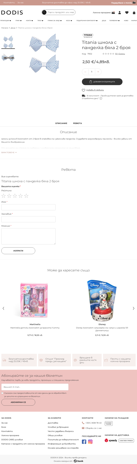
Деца (104, 20)
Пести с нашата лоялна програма (120, 360)
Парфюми (113, 20)
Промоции (4, 20)
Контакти (9, 2)
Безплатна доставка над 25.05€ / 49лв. (21, 360)
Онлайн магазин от (68, 461)
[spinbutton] (91, 71)
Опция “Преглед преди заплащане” (56, 360)
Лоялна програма (102, 12)
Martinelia (35, 324)
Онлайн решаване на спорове (63, 448)
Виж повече (7, 152)
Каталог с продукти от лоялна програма (23, 444)
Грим (17, 20)
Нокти (28, 20)
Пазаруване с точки (123, 3)
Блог (3, 427)
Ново (126, 20)
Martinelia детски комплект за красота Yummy (35, 328)
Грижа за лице (54, 20)
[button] (8, 42)
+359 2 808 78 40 (93, 423)
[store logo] (12, 13)
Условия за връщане (58, 427)
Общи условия (55, 435)
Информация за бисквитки (62, 444)
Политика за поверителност (63, 439)
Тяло (39, 20)
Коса (68, 20)
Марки (134, 20)
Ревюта (77, 123)
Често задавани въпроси (61, 431)
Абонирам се (18, 402)
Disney (102, 324)
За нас (20, 2)
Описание (61, 123)
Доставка (53, 423)
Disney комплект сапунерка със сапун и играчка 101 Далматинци (102, 329)
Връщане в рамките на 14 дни (88, 360)
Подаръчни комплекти (86, 20)
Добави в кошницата (104, 82)
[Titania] (88, 36)
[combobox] (58, 12)
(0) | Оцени (120, 54)
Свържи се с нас (93, 428)
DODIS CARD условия (12, 439)
